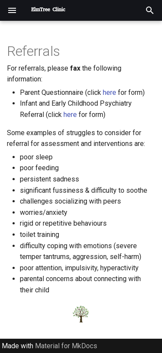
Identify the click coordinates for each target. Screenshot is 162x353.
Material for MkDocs (66, 346)
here (109, 92)
